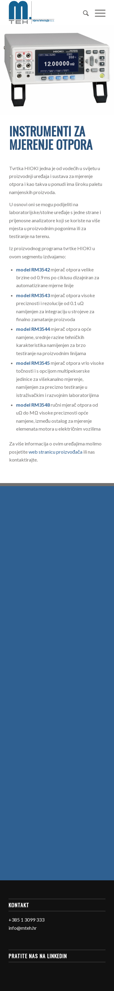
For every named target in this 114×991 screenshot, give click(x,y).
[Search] (83, 12)
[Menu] (97, 12)
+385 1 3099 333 (26, 919)
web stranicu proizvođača (55, 452)
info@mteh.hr (23, 928)
